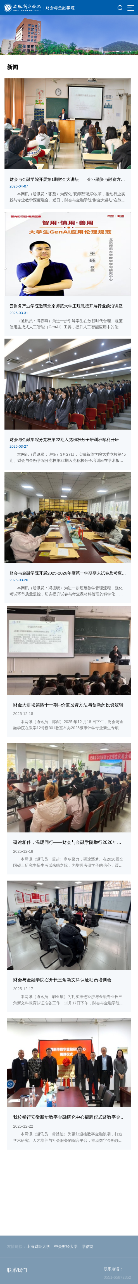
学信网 (88, 1274)
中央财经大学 (66, 1274)
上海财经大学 (38, 1274)
